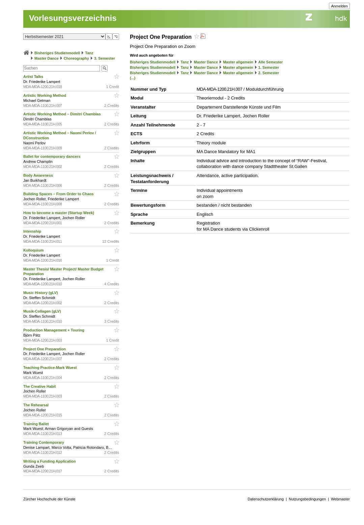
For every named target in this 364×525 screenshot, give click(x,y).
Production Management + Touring (54, 330)
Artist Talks (33, 77)
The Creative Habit (40, 386)
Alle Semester (270, 62)
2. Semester (268, 73)
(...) (133, 78)
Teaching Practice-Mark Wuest (50, 368)
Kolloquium (34, 250)
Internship (32, 231)
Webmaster (340, 499)
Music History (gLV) (41, 293)
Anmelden (339, 6)
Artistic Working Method (45, 95)
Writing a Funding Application (50, 461)
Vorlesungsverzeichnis (73, 18)
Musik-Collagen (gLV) (42, 311)
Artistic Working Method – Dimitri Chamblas (62, 114)
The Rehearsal (36, 405)
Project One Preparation (45, 349)
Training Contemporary (44, 442)
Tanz (89, 53)
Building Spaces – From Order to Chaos (58, 194)
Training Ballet (36, 424)
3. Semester (104, 58)
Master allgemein (238, 62)
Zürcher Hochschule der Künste (49, 499)
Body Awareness (38, 175)
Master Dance (46, 58)
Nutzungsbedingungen (307, 499)
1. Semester (268, 67)
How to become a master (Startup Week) (59, 213)
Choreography (76, 58)
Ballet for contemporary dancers (52, 156)
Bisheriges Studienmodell (57, 53)
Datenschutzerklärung (266, 499)
